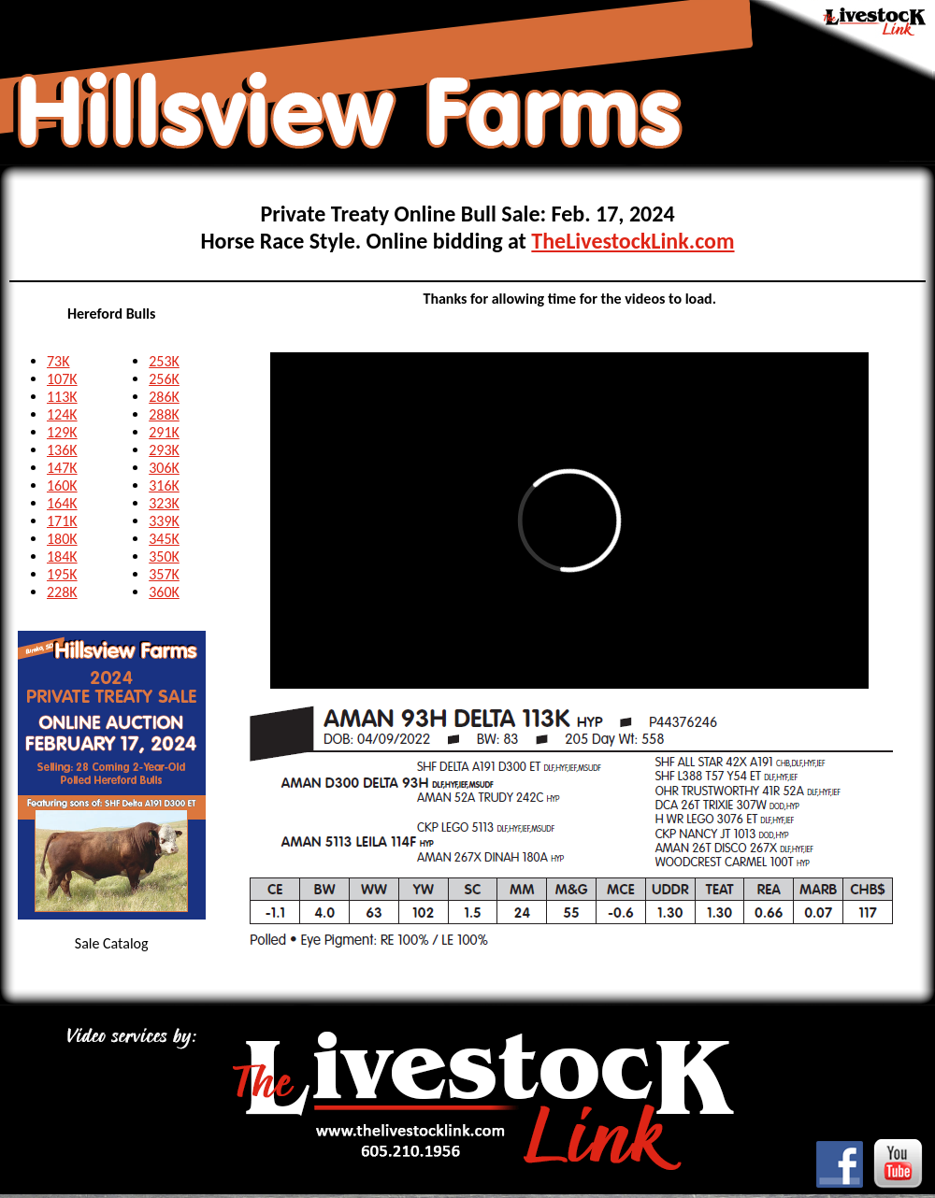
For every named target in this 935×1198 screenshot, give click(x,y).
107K (62, 379)
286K (164, 397)
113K (62, 397)
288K (164, 414)
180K (62, 539)
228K (62, 592)
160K (62, 485)
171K (62, 521)
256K (164, 379)
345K (164, 539)
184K (62, 556)
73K (58, 361)
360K (164, 592)
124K (62, 414)
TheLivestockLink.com (632, 240)
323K (164, 503)
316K (164, 485)
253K (164, 361)
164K (62, 503)
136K (62, 450)
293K (164, 450)
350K (164, 556)
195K (62, 574)
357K (164, 574)
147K (62, 468)
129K (62, 432)
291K (164, 432)
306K (164, 468)
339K (164, 521)
